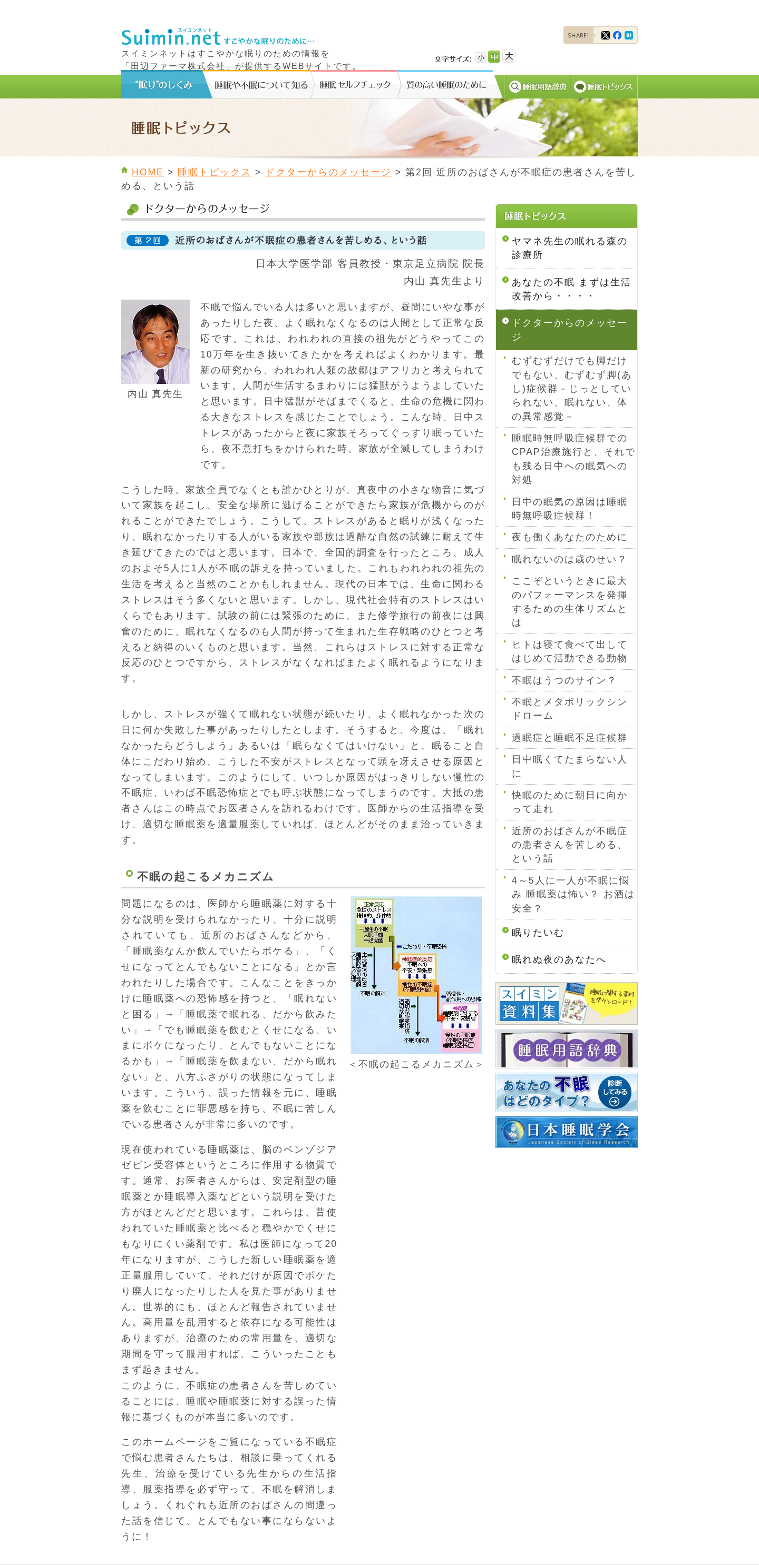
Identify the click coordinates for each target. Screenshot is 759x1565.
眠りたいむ (538, 932)
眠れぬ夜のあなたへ (559, 959)
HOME (148, 172)
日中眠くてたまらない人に (570, 766)
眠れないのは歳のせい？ (570, 559)
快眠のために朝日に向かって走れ (570, 802)
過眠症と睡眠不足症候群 (570, 737)
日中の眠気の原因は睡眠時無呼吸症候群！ (570, 509)
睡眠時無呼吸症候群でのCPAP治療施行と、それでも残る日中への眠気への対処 (574, 459)
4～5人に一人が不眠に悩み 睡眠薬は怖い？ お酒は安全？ (573, 894)
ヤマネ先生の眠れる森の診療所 (570, 248)
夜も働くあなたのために (570, 537)
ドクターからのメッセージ (328, 172)
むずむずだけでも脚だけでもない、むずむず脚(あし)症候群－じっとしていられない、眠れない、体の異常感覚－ (572, 388)
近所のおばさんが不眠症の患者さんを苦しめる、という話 (570, 845)
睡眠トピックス (214, 172)
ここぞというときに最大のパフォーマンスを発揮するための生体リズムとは (570, 602)
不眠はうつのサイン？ (564, 680)
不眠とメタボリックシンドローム (570, 709)
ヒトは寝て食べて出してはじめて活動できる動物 (570, 651)
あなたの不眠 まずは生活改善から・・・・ (571, 289)
